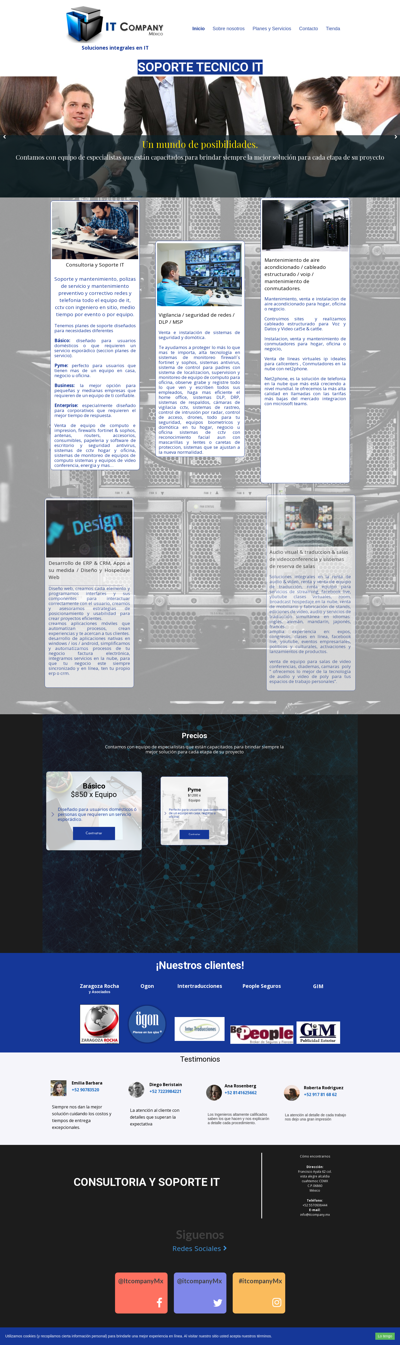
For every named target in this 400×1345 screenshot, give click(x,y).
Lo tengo (385, 1336)
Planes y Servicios (272, 28)
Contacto (308, 28)
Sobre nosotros (229, 28)
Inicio (199, 28)
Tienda (333, 28)
